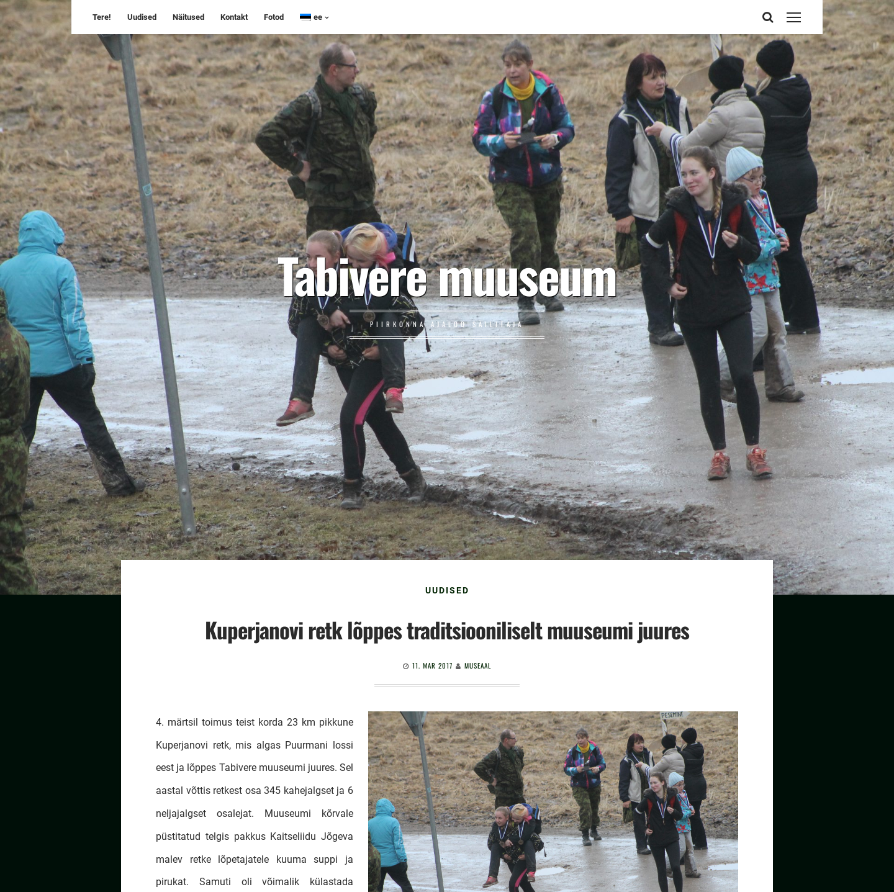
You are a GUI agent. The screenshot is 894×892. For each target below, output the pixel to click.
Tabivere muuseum (447, 274)
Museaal (477, 665)
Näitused (188, 17)
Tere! (102, 17)
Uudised (141, 17)
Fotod (274, 17)
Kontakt (234, 17)
